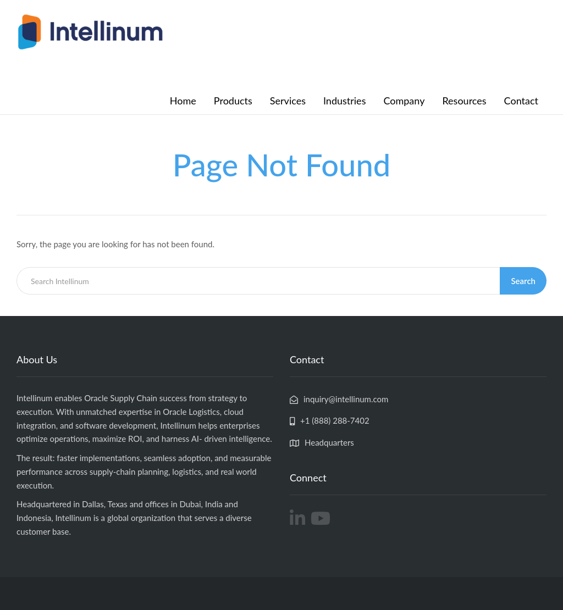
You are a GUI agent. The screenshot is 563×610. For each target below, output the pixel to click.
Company (403, 101)
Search (523, 281)
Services (288, 101)
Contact (521, 101)
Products (233, 101)
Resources (464, 101)
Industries (344, 101)
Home (183, 101)
